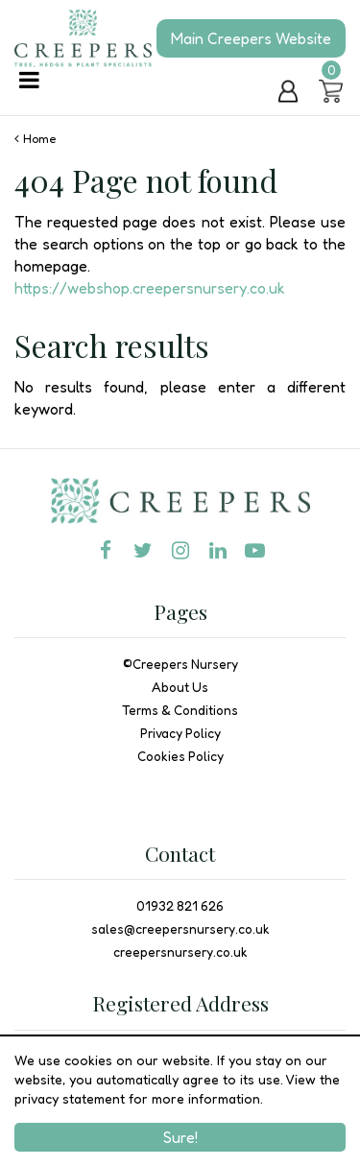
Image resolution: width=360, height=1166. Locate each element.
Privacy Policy (180, 733)
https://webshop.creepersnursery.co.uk (149, 287)
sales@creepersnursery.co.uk (180, 929)
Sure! (180, 1137)
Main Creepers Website (251, 38)
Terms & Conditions (180, 710)
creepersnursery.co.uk (180, 952)
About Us (180, 687)
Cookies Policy (180, 756)
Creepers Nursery (185, 664)
